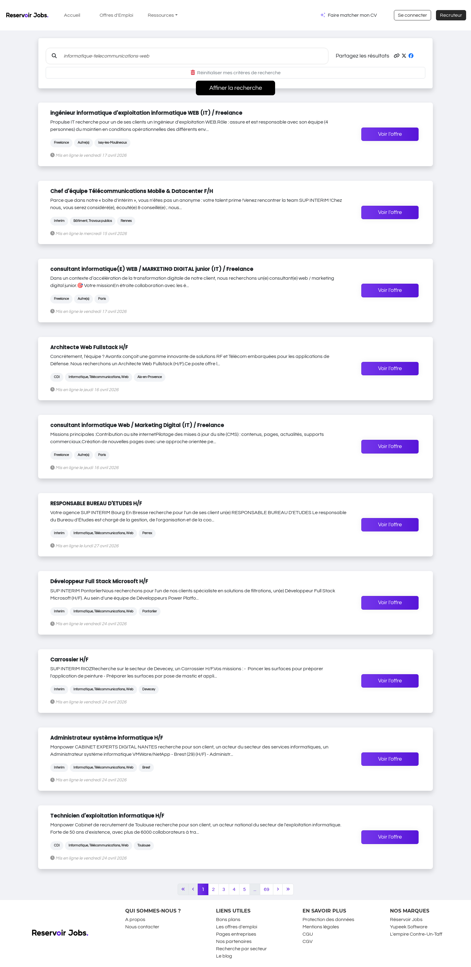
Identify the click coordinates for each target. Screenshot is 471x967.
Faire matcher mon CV (352, 15)
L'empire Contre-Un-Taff (416, 934)
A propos (135, 919)
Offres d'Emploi (116, 15)
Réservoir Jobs (406, 919)
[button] (396, 56)
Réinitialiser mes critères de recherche (236, 72)
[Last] (288, 889)
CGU (308, 934)
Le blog (224, 956)
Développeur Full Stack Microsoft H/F (99, 581)
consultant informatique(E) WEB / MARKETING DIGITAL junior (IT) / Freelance (151, 269)
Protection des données (328, 919)
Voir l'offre (390, 134)
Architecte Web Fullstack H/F (89, 347)
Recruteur (451, 15)
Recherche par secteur (241, 948)
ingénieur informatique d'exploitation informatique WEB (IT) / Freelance (146, 113)
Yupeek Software (408, 926)
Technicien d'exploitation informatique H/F (107, 815)
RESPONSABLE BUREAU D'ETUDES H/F (96, 503)
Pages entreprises (236, 934)
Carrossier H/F (69, 659)
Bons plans (228, 919)
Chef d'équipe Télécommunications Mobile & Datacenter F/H (131, 191)
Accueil (72, 15)
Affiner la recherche (235, 88)
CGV (308, 941)
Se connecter (412, 15)
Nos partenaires (234, 941)
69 (266, 889)
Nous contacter (142, 926)
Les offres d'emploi (236, 926)
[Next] (278, 889)
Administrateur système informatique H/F (106, 737)
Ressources (161, 15)
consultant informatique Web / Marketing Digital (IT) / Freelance (137, 425)
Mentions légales (321, 926)
